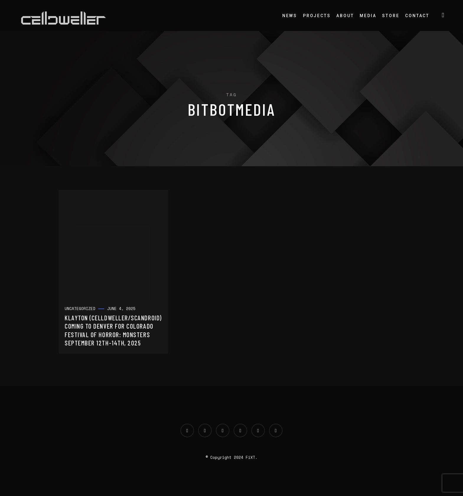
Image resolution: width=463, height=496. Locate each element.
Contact (417, 15)
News (289, 15)
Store (390, 15)
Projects (316, 15)
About (345, 15)
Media (368, 15)
